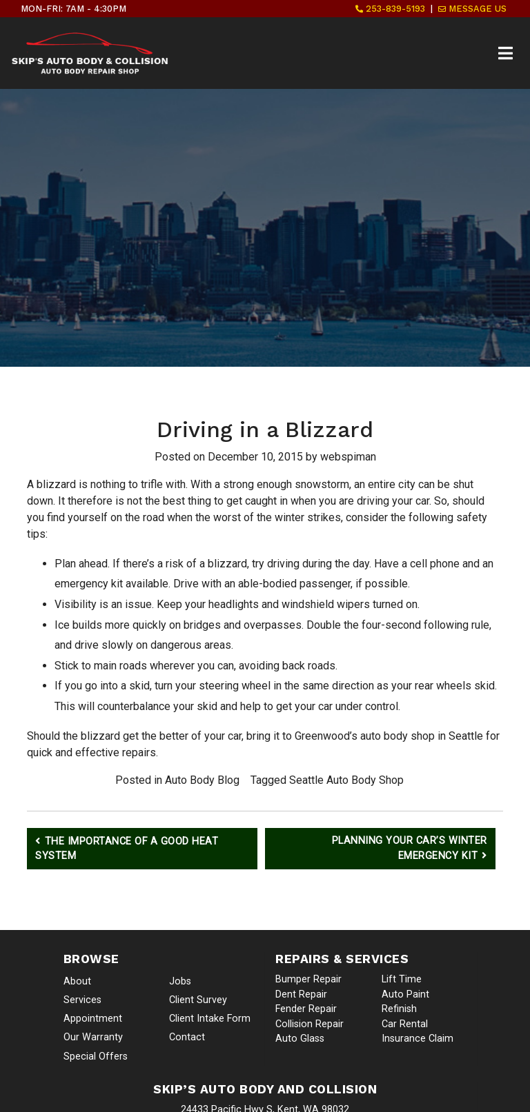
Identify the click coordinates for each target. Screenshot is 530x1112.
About (77, 981)
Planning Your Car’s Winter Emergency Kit (409, 848)
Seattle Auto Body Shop (346, 780)
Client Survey (198, 1000)
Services (82, 1000)
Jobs (180, 981)
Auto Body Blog (202, 780)
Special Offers (95, 1056)
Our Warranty (93, 1037)
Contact (187, 1037)
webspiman (348, 456)
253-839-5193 (390, 8)
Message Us (472, 8)
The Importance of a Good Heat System (126, 849)
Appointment (92, 1018)
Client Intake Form (210, 1018)
